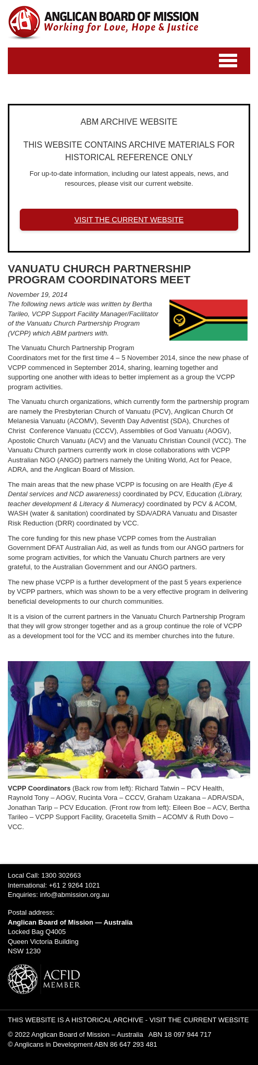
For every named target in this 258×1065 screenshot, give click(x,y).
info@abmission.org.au (74, 895)
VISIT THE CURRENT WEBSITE (129, 220)
